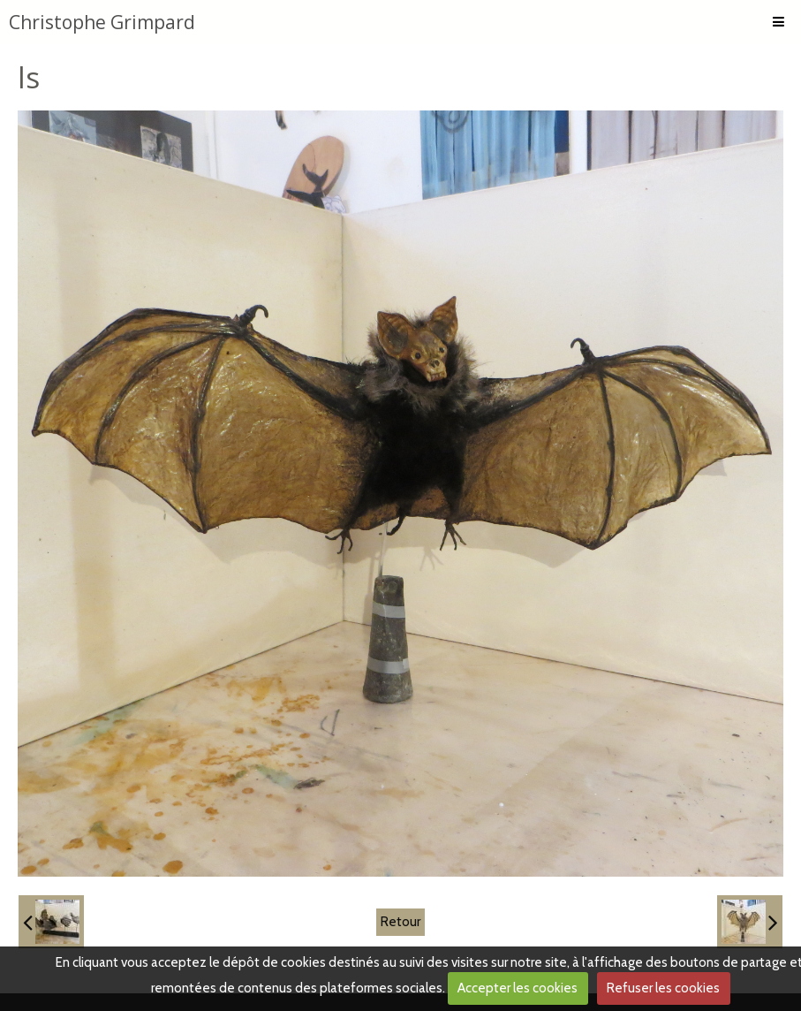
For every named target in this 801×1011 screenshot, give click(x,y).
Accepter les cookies (517, 988)
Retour (400, 922)
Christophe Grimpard (102, 22)
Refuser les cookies (663, 988)
